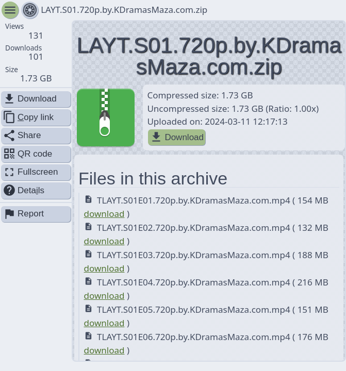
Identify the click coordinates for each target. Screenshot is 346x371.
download (104, 214)
